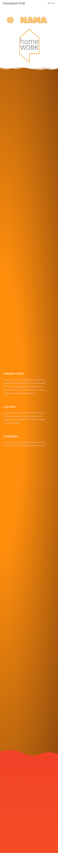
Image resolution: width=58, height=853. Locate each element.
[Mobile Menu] (51, 3)
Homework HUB (14, 3)
